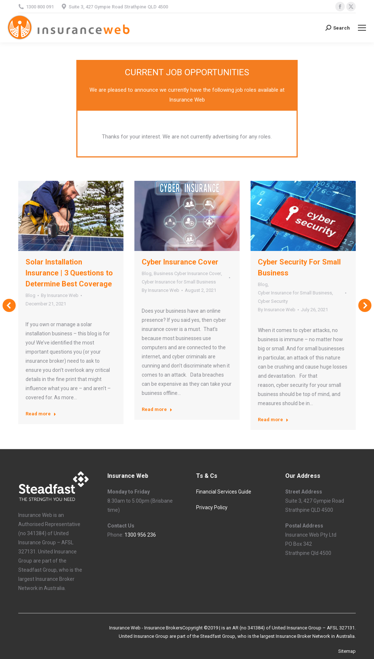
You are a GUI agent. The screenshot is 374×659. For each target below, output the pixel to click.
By (60, 295)
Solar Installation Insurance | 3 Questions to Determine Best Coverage (69, 273)
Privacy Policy (212, 507)
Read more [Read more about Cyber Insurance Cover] (157, 409)
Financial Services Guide (224, 492)
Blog (30, 295)
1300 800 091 (40, 6)
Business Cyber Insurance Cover (187, 273)
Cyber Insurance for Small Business (179, 282)
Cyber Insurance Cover (180, 262)
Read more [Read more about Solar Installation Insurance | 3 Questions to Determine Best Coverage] (41, 413)
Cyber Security (273, 301)
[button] (9, 305)
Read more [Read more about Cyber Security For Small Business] (273, 419)
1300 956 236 (140, 535)
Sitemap (347, 651)
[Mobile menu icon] (362, 28)
